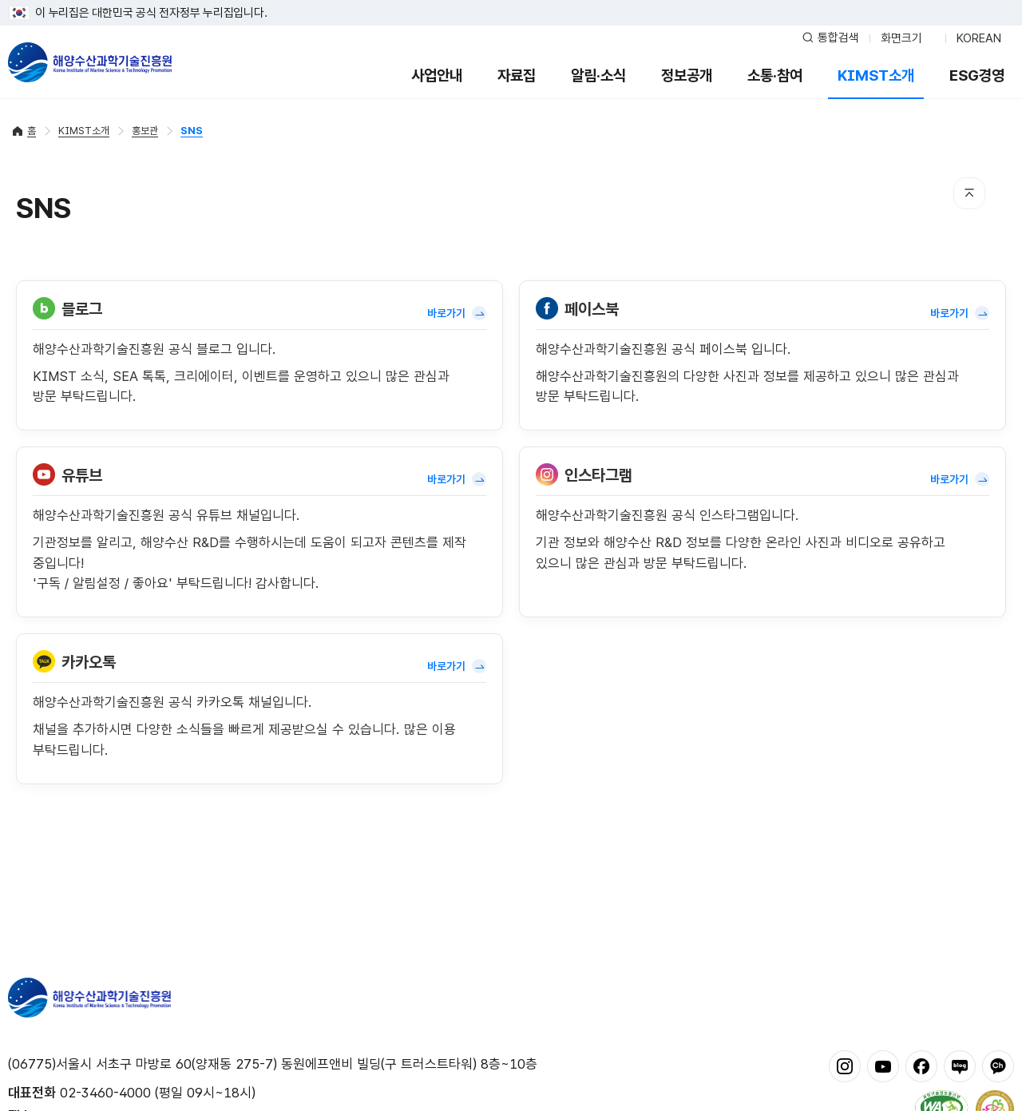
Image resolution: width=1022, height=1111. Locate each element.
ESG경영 (976, 75)
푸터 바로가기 (511, 0)
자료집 (516, 75)
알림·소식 (598, 75)
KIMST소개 (876, 75)
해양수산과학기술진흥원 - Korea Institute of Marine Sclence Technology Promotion (90, 62)
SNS (191, 131)
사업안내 (436, 75)
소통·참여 (774, 75)
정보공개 (686, 75)
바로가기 (456, 313)
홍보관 (145, 131)
